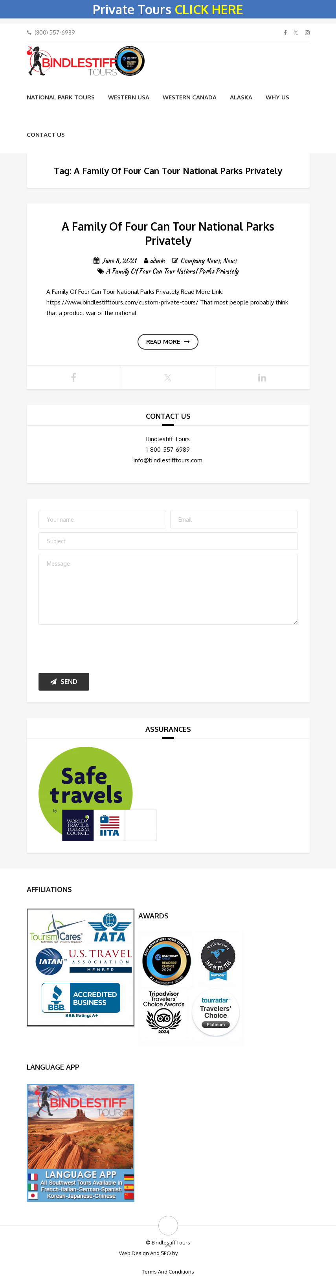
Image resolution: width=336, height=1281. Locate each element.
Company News (200, 260)
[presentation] (98, 647)
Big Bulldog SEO (198, 1253)
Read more (168, 341)
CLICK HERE (208, 9)
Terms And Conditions (168, 1271)
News (230, 260)
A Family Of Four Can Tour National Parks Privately (168, 233)
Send (63, 681)
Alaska (241, 97)
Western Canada (190, 97)
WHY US (277, 97)
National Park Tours (61, 97)
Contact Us (46, 134)
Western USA (128, 97)
